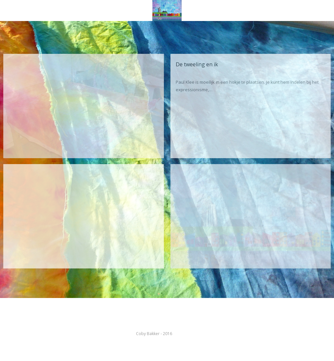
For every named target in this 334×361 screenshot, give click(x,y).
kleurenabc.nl (185, 333)
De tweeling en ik (197, 64)
